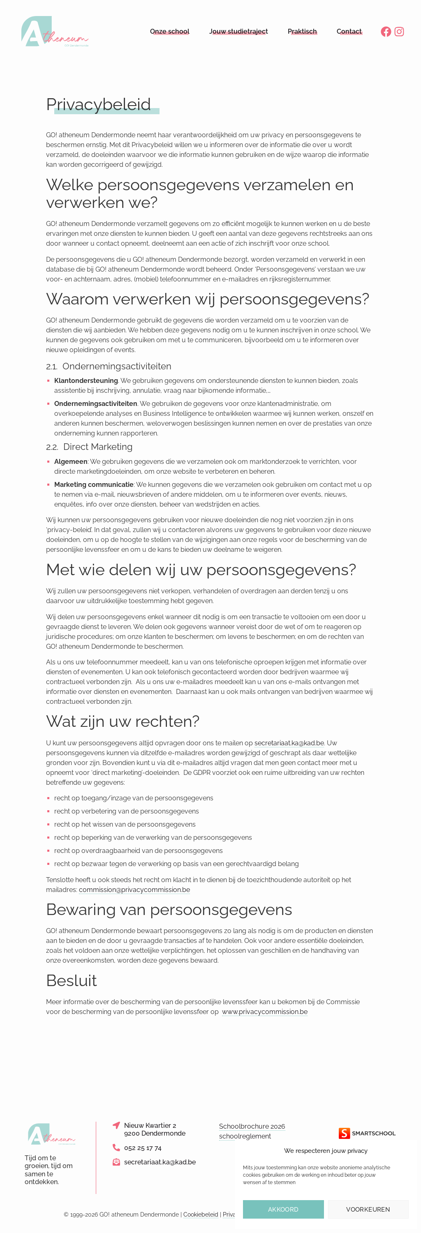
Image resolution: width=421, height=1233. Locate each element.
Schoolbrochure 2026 (252, 1126)
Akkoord (283, 1209)
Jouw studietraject (238, 31)
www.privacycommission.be (265, 1012)
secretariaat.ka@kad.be (289, 743)
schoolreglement (245, 1136)
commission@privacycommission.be (134, 890)
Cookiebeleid (200, 1214)
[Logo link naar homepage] (55, 31)
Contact (349, 31)
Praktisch (302, 31)
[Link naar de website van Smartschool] (367, 1133)
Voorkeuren (368, 1209)
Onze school (170, 31)
